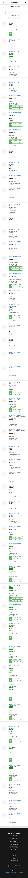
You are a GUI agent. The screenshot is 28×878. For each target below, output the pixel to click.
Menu (5, 2)
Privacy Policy (7, 872)
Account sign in (14, 849)
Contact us (14, 854)
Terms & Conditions (19, 872)
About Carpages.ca (14, 860)
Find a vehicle (14, 835)
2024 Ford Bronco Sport (15, 229)
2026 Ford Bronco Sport (15, 22)
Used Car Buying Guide (14, 838)
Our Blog (14, 855)
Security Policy (13, 872)
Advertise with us (14, 843)
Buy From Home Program (14, 857)
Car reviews (14, 836)
